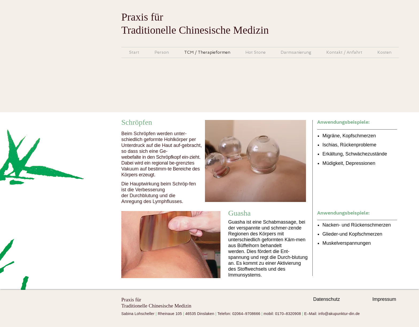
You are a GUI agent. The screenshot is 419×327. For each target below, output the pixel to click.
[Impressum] (384, 299)
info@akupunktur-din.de (339, 314)
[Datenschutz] (326, 299)
